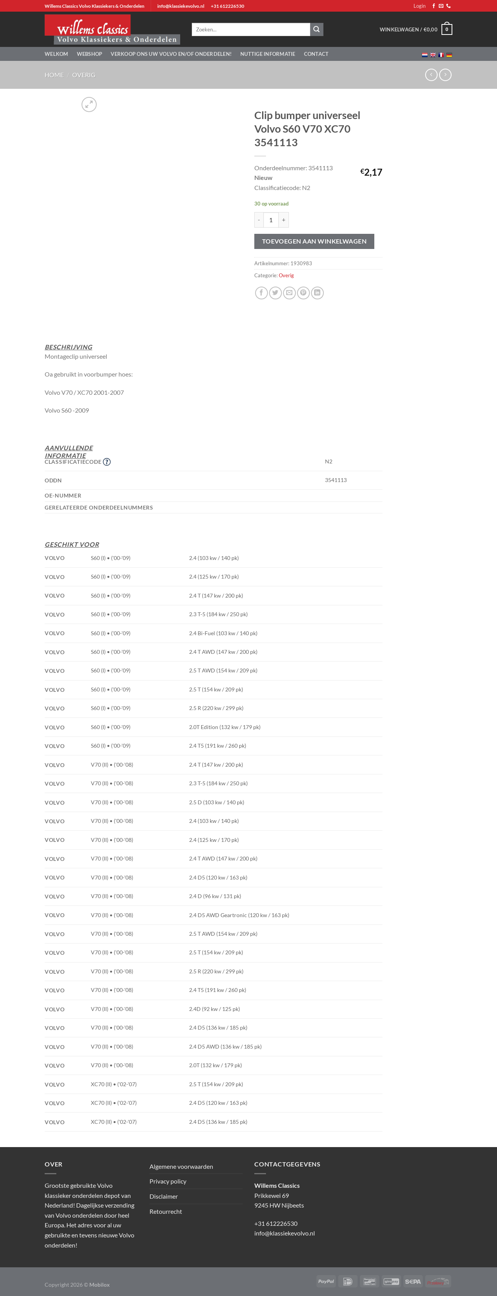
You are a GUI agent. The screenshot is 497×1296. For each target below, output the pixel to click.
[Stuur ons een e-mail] (441, 6)
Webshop (90, 54)
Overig (84, 74)
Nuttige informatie (267, 54)
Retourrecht (165, 1211)
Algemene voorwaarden (181, 1166)
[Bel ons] (448, 6)
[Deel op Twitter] (275, 293)
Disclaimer (163, 1196)
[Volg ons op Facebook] (433, 6)
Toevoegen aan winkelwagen (314, 241)
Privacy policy (167, 1181)
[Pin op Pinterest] (303, 293)
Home (54, 74)
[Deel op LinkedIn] (317, 293)
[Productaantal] (271, 220)
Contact (316, 54)
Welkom (56, 54)
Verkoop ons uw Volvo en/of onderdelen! (171, 54)
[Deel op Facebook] (261, 293)
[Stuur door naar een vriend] (289, 293)
